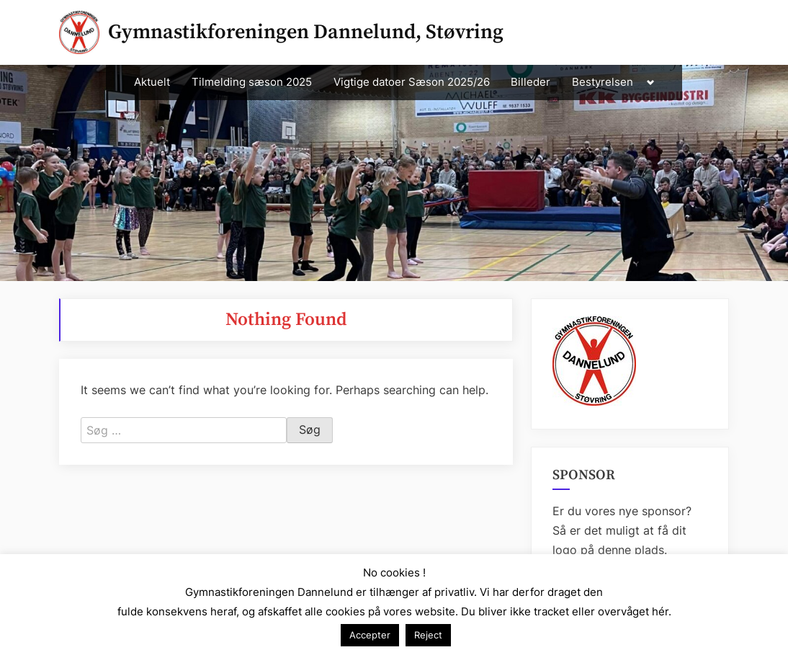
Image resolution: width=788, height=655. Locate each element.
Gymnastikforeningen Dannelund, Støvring (305, 32)
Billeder (530, 82)
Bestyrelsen (602, 82)
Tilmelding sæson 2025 (252, 82)
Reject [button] (428, 635)
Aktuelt (152, 82)
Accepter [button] (369, 635)
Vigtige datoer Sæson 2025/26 (411, 82)
